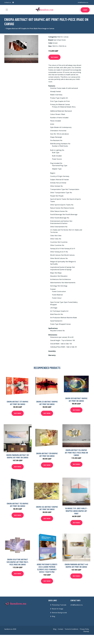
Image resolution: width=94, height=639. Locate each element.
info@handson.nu (83, 2)
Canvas (66, 37)
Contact (60, 629)
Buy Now (54, 57)
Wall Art (60, 37)
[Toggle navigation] (6, 9)
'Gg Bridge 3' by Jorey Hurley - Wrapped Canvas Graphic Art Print (76, 511)
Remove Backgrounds (59, 613)
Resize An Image (57, 609)
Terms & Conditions (71, 629)
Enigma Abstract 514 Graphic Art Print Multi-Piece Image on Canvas (76, 452)
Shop (85, 10)
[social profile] (13, 2)
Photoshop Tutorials (59, 605)
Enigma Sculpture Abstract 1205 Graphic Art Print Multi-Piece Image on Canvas (18, 562)
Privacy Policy (84, 629)
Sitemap (86, 631)
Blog (53, 616)
